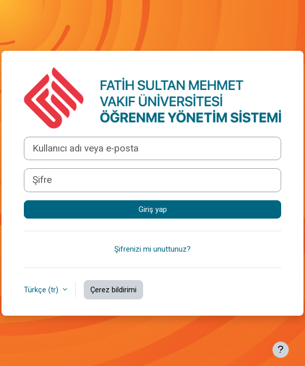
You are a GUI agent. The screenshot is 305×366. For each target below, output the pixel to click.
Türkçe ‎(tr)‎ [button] (42, 289)
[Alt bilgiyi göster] (281, 350)
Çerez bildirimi (113, 289)
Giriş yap (153, 209)
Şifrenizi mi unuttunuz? (152, 249)
